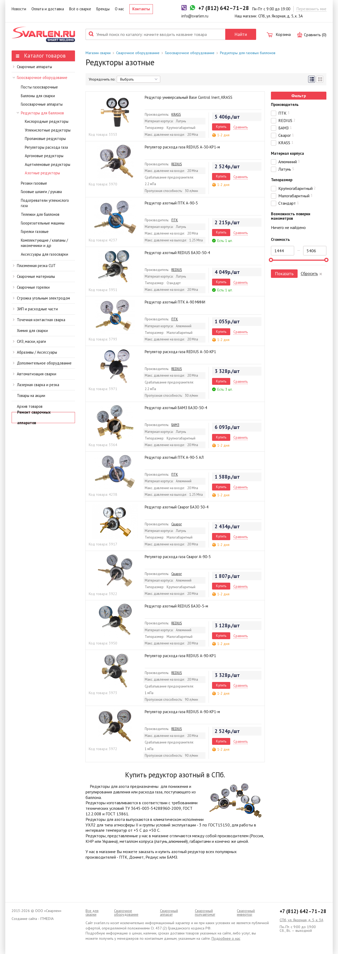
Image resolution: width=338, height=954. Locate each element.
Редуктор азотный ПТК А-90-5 (171, 202)
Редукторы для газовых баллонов (247, 52)
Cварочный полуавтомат (205, 912)
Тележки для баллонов (40, 214)
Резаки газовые (34, 183)
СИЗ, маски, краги (29, 341)
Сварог (176, 524)
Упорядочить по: (102, 79)
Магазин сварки (98, 52)
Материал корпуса (287, 153)
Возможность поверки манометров (290, 216)
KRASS (176, 114)
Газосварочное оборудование (40, 77)
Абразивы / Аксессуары (35, 352)
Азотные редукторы (42, 172)
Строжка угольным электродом (41, 298)
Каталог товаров (41, 55)
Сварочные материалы (34, 276)
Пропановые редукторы (45, 138)
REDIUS (176, 164)
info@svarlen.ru (194, 15)
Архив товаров (30, 406)
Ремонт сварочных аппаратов (34, 417)
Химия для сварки (32, 330)
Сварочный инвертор (246, 912)
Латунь (286, 169)
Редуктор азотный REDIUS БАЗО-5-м (176, 606)
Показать (284, 273)
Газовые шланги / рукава (41, 191)
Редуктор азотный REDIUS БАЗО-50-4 (177, 252)
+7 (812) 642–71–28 (303, 911)
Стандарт (288, 203)
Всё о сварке (80, 8)
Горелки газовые (35, 231)
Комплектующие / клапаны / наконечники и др (44, 243)
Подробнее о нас (226, 938)
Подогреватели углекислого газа (45, 203)
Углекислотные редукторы (48, 130)
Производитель (285, 104)
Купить (221, 126)
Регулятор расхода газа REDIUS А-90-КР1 (180, 655)
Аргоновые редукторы (44, 155)
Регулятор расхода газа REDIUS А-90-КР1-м (182, 711)
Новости (19, 8)
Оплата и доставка (47, 8)
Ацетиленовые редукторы (47, 164)
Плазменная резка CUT (34, 265)
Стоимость (280, 239)
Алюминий (289, 162)
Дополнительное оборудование (42, 363)
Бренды (103, 8)
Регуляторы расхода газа (46, 147)
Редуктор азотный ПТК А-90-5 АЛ (174, 457)
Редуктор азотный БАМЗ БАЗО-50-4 (176, 407)
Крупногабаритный (297, 188)
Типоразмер (281, 179)
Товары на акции (31, 395)
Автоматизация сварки (34, 373)
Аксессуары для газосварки (44, 254)
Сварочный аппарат (169, 912)
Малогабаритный (295, 196)
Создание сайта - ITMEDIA (33, 918)
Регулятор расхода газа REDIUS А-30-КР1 (180, 351)
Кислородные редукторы (46, 121)
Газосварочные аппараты (42, 104)
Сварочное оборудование (137, 52)
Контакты (141, 8)
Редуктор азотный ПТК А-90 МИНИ (175, 302)
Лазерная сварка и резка (36, 384)
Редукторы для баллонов (40, 112)
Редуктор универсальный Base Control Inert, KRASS (188, 97)
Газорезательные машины (42, 223)
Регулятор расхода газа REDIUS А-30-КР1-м (182, 146)
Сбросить (309, 273)
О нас (119, 8)
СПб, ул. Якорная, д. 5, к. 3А (301, 920)
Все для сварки (92, 912)
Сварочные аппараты (32, 66)
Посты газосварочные (39, 87)
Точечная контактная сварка (39, 319)
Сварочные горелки (31, 287)
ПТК (174, 220)
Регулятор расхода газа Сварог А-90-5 (178, 556)
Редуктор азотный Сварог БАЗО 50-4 (176, 506)
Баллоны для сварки (38, 95)
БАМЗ (175, 425)
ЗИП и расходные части (35, 308)
